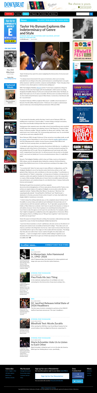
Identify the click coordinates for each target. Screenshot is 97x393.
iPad (15, 78)
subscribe (9, 14)
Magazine (34, 14)
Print (6, 78)
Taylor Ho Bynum (36, 36)
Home (18, 14)
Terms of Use (48, 387)
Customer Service (24, 375)
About (42, 387)
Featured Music (10, 86)
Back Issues (8, 375)
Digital (11, 78)
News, (29, 36)
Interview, (23, 36)
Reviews (53, 14)
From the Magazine (44, 273)
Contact (89, 373)
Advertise (89, 371)
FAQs (21, 377)
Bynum (39, 88)
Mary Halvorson (47, 36)
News (25, 14)
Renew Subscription (25, 373)
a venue (23, 139)
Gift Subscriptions (9, 373)
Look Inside (10, 74)
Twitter (77, 381)
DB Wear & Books (10, 377)
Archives (44, 14)
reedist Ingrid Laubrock (60, 139)
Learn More (64, 371)
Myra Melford (30, 37)
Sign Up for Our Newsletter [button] (52, 376)
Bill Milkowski (24, 39)
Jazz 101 (89, 375)
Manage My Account (25, 371)
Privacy (54, 387)
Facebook (78, 375)
